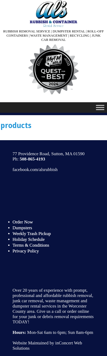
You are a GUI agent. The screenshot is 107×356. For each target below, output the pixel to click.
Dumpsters (22, 227)
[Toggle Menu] (100, 107)
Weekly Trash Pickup (32, 233)
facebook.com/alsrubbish (35, 169)
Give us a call (49, 311)
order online (78, 311)
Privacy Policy (26, 250)
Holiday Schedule (29, 239)
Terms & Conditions (31, 245)
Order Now (23, 222)
